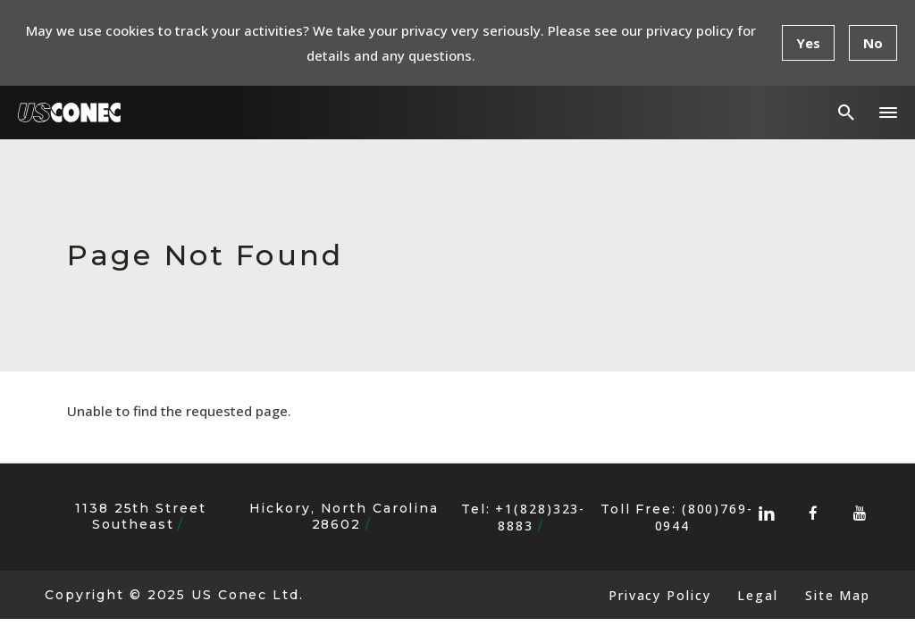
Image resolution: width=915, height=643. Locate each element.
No (873, 43)
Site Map (837, 595)
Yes (808, 43)
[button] (888, 112)
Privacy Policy (659, 595)
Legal (757, 595)
